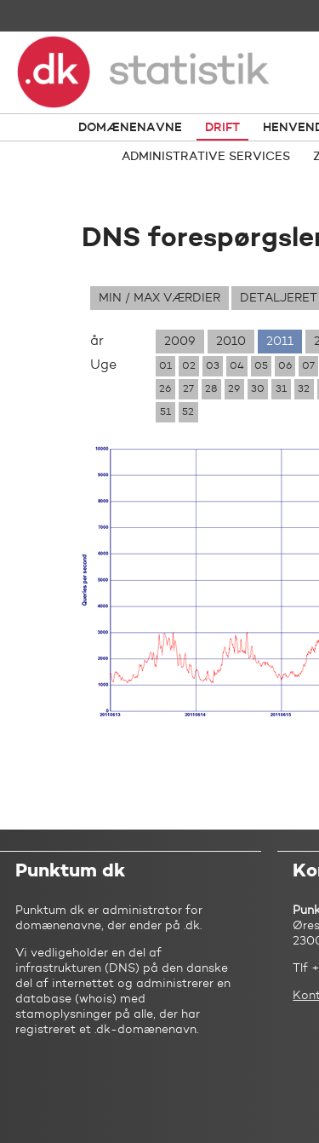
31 (281, 389)
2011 (279, 341)
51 (165, 412)
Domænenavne (130, 128)
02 (189, 366)
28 (211, 389)
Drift (222, 128)
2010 (231, 341)
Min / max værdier (159, 298)
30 (258, 389)
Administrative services (206, 157)
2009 (180, 341)
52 (188, 412)
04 (237, 366)
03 (212, 366)
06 (285, 366)
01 (165, 366)
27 (188, 389)
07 (308, 366)
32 (304, 389)
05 (261, 366)
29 (234, 389)
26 (165, 389)
